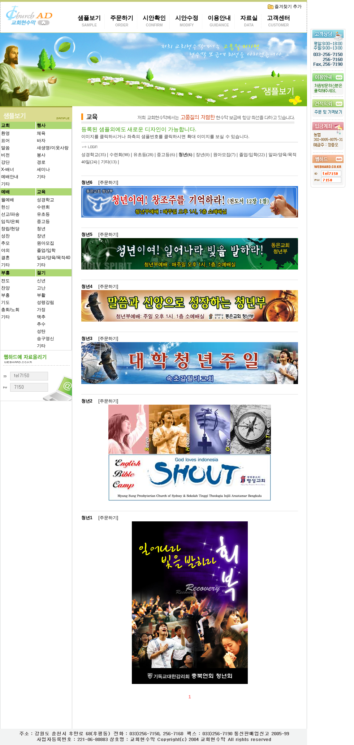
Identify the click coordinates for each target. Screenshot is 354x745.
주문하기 (121, 22)
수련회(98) (119, 154)
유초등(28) (143, 154)
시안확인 (154, 22)
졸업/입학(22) (252, 154)
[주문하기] (108, 182)
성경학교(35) (93, 154)
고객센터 (278, 22)
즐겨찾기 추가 (285, 6)
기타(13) (109, 161)
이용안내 (219, 22)
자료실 (249, 22)
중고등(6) (166, 154)
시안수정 (186, 22)
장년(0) (203, 154)
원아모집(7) (224, 154)
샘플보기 (89, 22)
